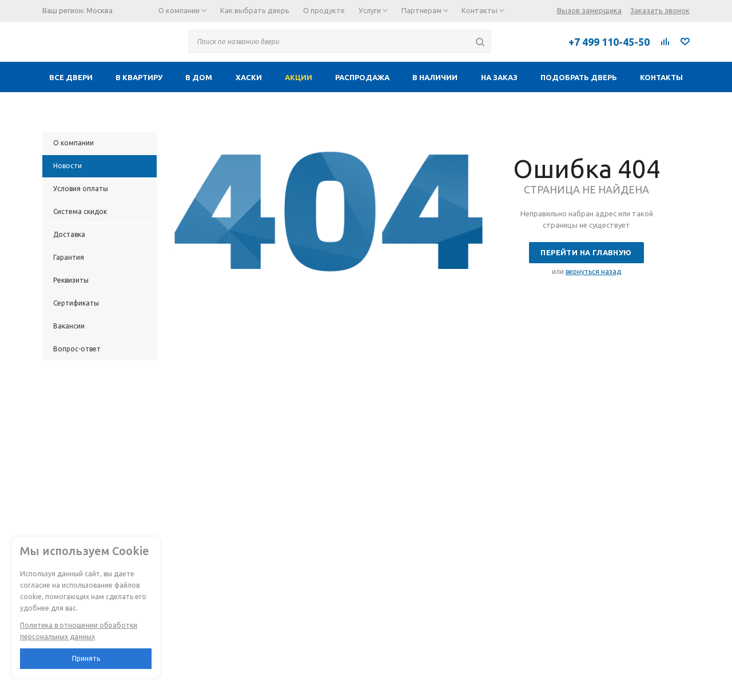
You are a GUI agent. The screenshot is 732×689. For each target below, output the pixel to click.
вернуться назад (593, 271)
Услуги (373, 10)
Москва (99, 10)
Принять (86, 658)
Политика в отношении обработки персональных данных (78, 630)
